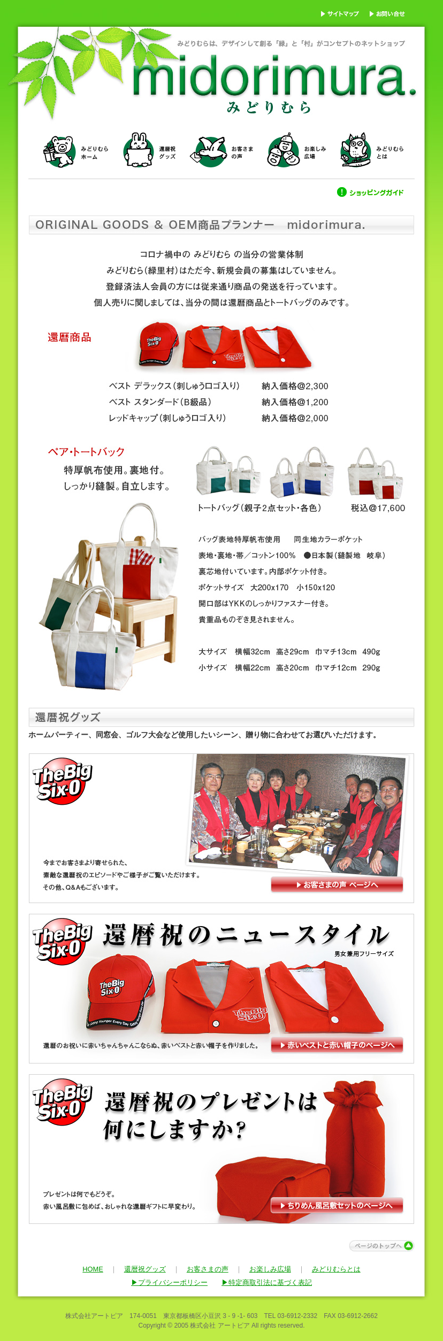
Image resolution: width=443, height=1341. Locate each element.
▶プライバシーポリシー (169, 1282)
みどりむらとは (336, 1269)
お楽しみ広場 (270, 1269)
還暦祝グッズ (145, 1269)
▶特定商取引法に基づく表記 (267, 1282)
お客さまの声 (207, 1269)
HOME (92, 1269)
